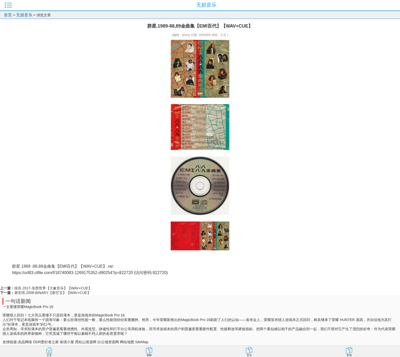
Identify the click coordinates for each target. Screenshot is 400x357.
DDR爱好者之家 (46, 342)
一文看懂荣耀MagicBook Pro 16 (28, 307)
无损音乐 (24, 15)
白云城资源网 (108, 342)
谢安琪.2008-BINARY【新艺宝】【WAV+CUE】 (52, 293)
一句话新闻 (18, 301)
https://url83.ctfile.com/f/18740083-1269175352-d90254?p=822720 (72, 272)
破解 (149, 355)
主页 (49, 355)
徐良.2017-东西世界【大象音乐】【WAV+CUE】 (53, 288)
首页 (8, 15)
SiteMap (141, 342)
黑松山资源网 (85, 342)
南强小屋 (67, 342)
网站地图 (127, 342)
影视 (349, 355)
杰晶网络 (25, 342)
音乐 (249, 355)
